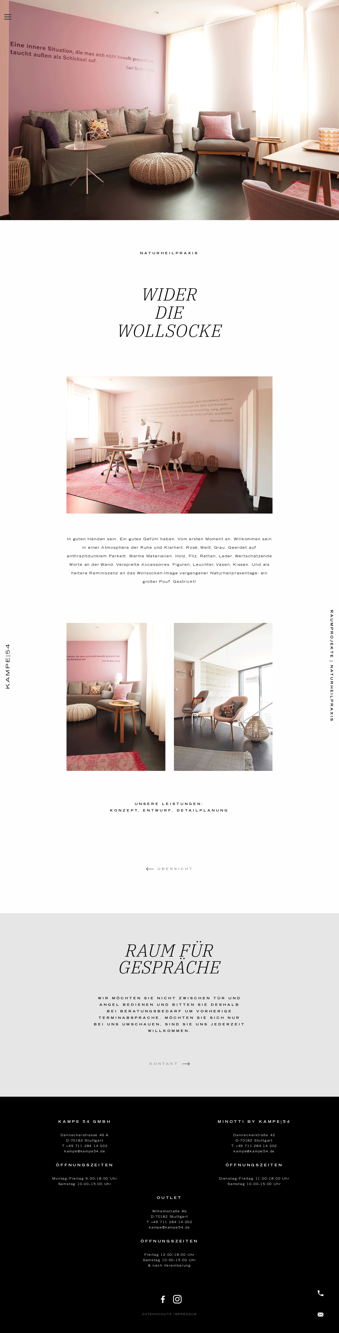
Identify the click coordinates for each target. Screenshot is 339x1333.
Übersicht (175, 869)
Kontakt (163, 1063)
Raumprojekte (331, 634)
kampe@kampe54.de (84, 1151)
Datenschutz (157, 1314)
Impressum (185, 1314)
